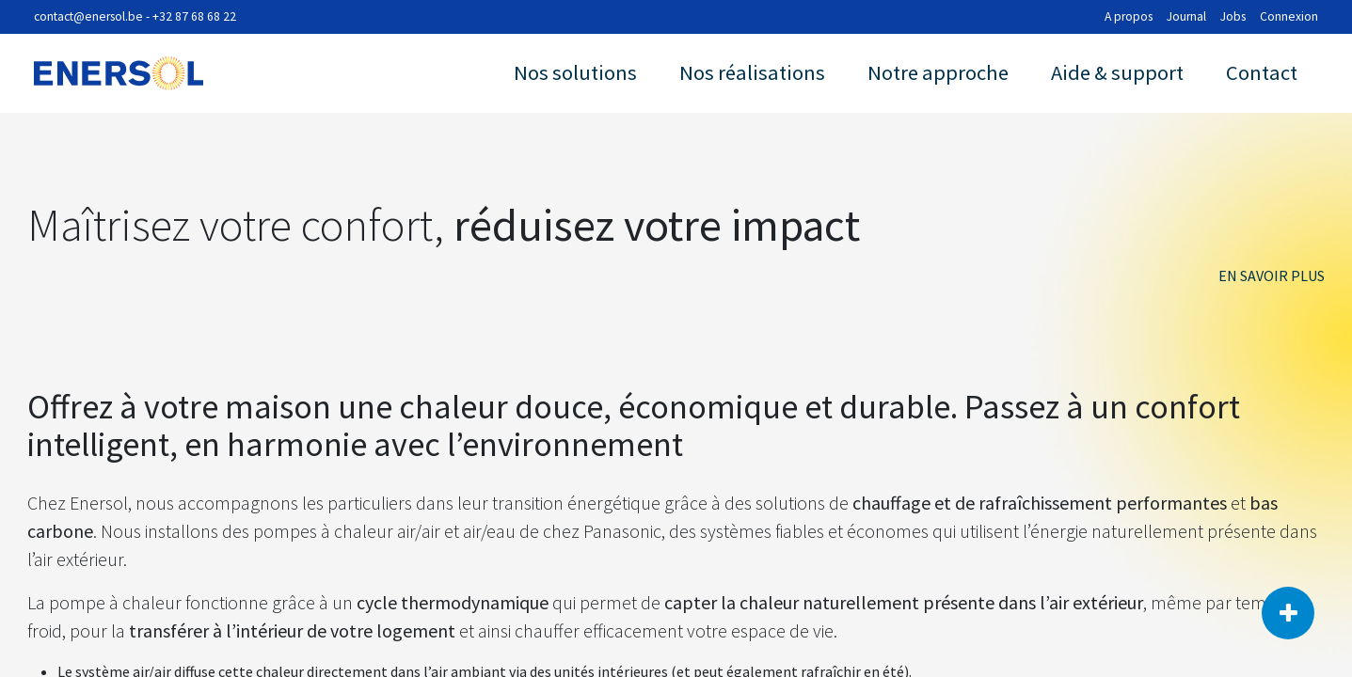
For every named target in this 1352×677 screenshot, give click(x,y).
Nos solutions (575, 72)
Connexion (1289, 16)
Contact (1261, 72)
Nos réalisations (752, 72)
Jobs (1233, 16)
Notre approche (938, 72)
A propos (1129, 16)
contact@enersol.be (88, 16)
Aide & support (1117, 72)
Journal (1186, 16)
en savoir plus (1271, 275)
